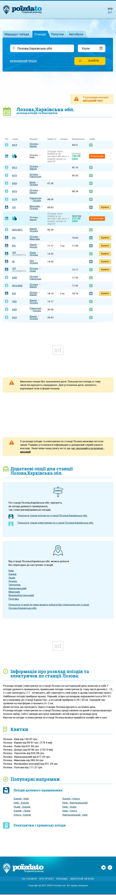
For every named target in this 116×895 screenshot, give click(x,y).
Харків (33, 146)
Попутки (57, 34)
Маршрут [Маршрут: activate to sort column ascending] (34, 139)
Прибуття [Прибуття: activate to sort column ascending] (51, 139)
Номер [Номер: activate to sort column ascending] (15, 139)
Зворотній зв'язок (82, 879)
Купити (105, 207)
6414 (14, 145)
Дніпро (33, 247)
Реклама (62, 879)
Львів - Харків (22, 807)
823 (14, 246)
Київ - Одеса (69, 811)
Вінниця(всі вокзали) (21, 595)
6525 (14, 317)
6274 (14, 199)
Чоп (32, 260)
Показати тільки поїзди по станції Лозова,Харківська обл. (53, 516)
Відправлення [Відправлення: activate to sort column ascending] (78, 139)
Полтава (13, 599)
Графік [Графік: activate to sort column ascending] (92, 139)
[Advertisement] (58, 83)
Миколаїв (35, 206)
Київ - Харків (21, 803)
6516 (14, 191)
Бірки (33, 182)
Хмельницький (17, 588)
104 (14, 252)
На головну (29, 879)
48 (13, 261)
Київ (11, 571)
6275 (14, 175)
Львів (33, 252)
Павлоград (35, 176)
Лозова (34, 144)
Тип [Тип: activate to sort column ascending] (6, 139)
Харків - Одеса (71, 799)
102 (14, 207)
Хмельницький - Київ (75, 815)
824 (14, 293)
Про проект (46, 879)
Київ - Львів (69, 807)
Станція (40, 34)
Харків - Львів (22, 811)
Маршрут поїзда (17, 34)
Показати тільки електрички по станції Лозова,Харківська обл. (56, 523)
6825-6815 (17, 230)
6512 (14, 167)
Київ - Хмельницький (75, 803)
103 (14, 268)
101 (14, 238)
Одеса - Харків (22, 815)
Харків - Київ (21, 799)
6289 (14, 277)
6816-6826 (17, 285)
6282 (14, 309)
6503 (14, 183)
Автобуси (76, 34)
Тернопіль (14, 585)
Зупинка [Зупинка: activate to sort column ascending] (64, 139)
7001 (14, 301)
